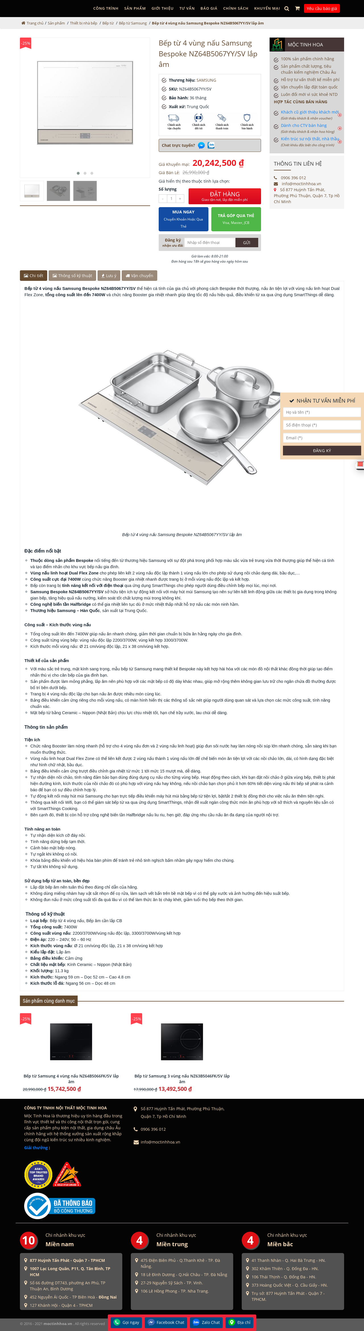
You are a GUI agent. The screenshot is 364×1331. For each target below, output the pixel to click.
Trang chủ (35, 23)
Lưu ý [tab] (109, 275)
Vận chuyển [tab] (139, 275)
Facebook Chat (166, 1323)
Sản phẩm (135, 8)
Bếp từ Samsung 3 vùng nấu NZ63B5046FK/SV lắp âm (182, 1078)
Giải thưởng (36, 1147)
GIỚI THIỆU (163, 8)
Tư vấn (187, 8)
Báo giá (209, 8)
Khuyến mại (267, 8)
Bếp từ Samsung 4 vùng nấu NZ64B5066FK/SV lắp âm (71, 1078)
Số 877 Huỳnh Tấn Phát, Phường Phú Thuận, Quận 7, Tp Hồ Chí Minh (307, 195)
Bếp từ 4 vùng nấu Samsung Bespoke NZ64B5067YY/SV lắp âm (208, 23)
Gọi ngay (126, 1323)
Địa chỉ (239, 1323)
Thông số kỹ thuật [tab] (72, 275)
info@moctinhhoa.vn (297, 183)
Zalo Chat (206, 1323)
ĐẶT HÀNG (225, 196)
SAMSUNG (206, 80)
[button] (78, 173)
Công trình (106, 8)
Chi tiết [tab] (33, 275)
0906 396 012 (290, 177)
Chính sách (236, 8)
